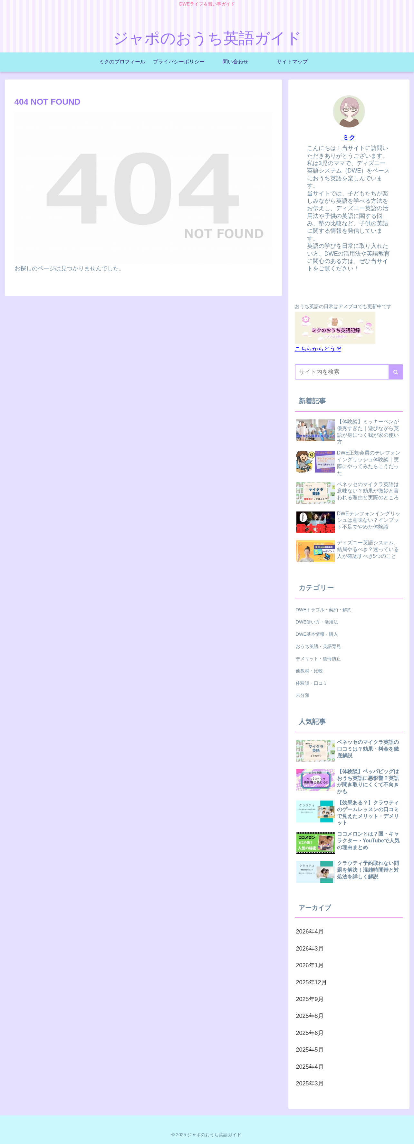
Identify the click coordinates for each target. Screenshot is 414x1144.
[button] (396, 372)
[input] (349, 372)
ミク (348, 137)
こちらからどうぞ (318, 349)
